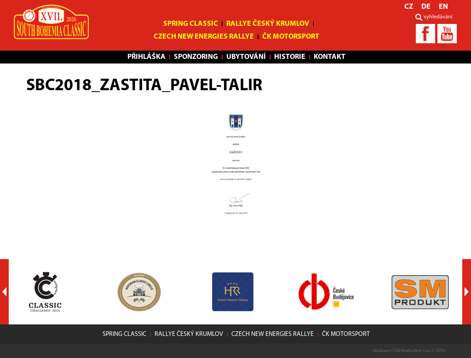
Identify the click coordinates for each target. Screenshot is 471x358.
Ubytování (246, 57)
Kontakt (329, 57)
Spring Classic (190, 24)
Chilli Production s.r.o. (411, 350)
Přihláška (146, 57)
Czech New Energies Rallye (204, 36)
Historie (289, 57)
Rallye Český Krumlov (267, 24)
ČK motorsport (290, 36)
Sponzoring (196, 57)
